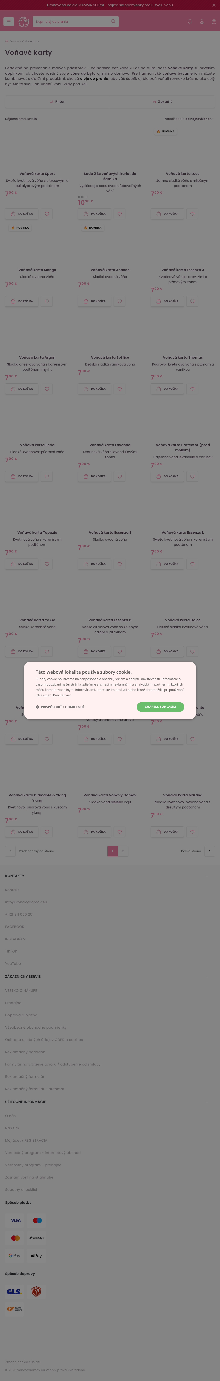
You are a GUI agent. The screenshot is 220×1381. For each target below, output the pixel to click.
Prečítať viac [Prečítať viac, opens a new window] (62, 695)
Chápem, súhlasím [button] (160, 707)
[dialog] (110, 690)
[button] (60, 707)
